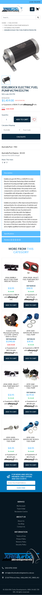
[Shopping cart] (37, 9)
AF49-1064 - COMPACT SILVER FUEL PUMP (31, 386)
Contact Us (21, 527)
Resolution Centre (21, 511)
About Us (21, 521)
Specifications (9, 234)
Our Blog (21, 524)
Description (8, 173)
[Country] (11, 130)
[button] (34, 119)
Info (35, 104)
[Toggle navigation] (32, 9)
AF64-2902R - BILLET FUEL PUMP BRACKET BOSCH (31, 279)
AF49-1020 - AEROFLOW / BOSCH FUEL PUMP (31, 333)
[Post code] (31, 130)
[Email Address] (21, 483)
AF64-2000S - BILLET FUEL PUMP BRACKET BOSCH (11, 386)
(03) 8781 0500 (11, 568)
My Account (21, 506)
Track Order (21, 509)
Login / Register (34, 2)
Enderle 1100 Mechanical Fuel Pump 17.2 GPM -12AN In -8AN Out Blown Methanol (11, 334)
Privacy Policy (21, 539)
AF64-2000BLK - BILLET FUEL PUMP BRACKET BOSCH (11, 279)
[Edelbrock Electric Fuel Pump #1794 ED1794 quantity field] (7, 119)
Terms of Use (21, 536)
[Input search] (19, 17)
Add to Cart (22, 119)
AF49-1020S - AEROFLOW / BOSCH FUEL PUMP (11, 439)
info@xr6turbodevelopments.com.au (19, 573)
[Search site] (38, 17)
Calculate (21, 137)
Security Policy (21, 545)
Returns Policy (21, 542)
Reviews (12, 240)
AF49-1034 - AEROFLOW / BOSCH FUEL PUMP (31, 439)
